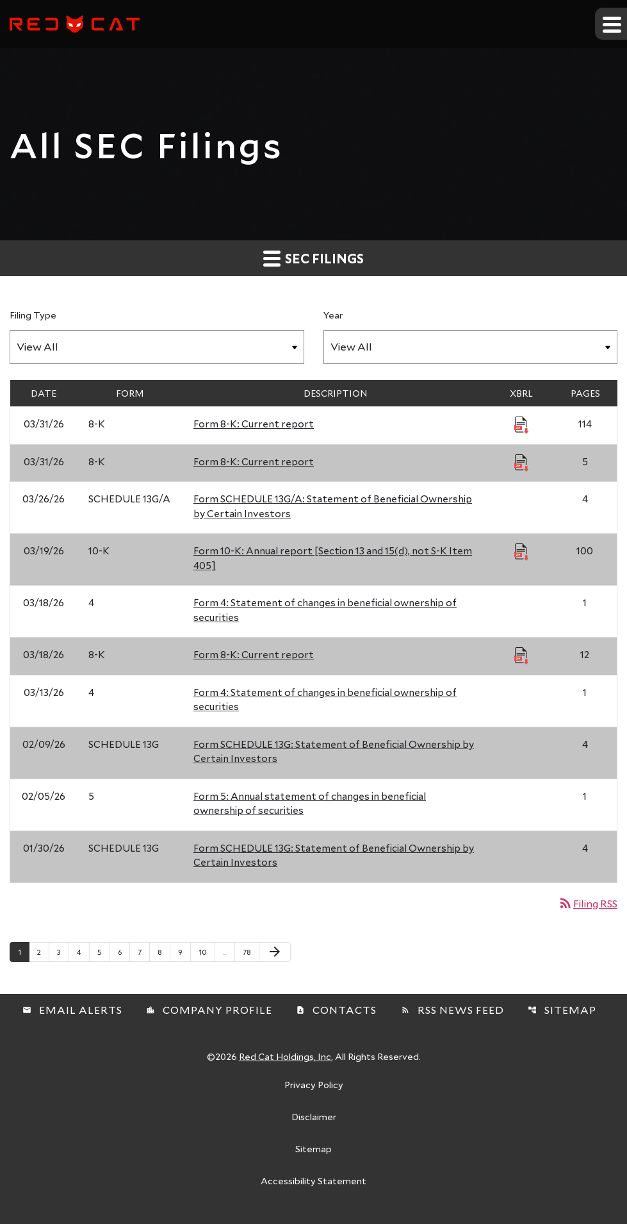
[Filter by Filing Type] (157, 347)
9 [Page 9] (184, 952)
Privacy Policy (313, 1085)
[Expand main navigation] (611, 24)
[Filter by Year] (470, 347)
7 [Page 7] (143, 952)
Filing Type (33, 315)
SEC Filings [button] (313, 258)
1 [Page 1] (23, 952)
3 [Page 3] (62, 952)
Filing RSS (587, 903)
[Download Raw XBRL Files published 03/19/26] (521, 551)
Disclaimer (313, 1117)
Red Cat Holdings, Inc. (286, 1056)
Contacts (336, 1009)
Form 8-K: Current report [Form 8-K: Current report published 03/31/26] (253, 423)
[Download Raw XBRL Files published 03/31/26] (521, 424)
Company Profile (209, 1009)
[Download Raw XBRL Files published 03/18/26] (521, 655)
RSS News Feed (452, 1009)
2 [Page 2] (43, 952)
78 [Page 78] (250, 952)
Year (333, 315)
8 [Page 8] (163, 952)
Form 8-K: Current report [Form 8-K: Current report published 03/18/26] (253, 654)
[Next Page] (275, 952)
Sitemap (562, 1009)
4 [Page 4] (83, 952)
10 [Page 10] (206, 952)
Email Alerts (72, 1009)
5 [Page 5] (103, 952)
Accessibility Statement (313, 1182)
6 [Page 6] (123, 952)
